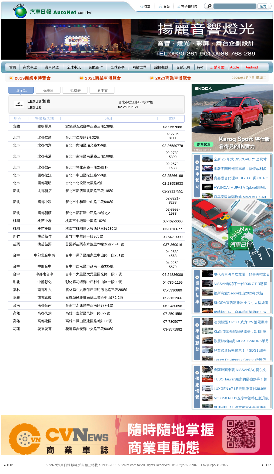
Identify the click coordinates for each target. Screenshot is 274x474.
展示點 (21, 90)
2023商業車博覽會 (173, 78)
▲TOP (8, 465)
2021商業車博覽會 (103, 78)
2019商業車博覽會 (33, 78)
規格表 (75, 90)
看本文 (102, 90)
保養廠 (48, 90)
